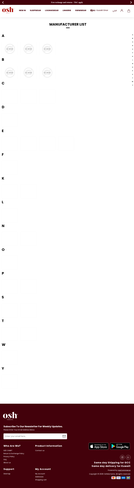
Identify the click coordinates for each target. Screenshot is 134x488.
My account (40, 474)
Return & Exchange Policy (13, 453)
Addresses (39, 477)
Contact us (39, 450)
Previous (3, 2)
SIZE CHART (7, 450)
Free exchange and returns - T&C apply (67, 2)
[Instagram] (122, 457)
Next (131, 2)
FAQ (5, 460)
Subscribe (64, 436)
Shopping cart (128, 10)
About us (7, 463)
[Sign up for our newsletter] (35, 436)
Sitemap (6, 474)
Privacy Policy (8, 456)
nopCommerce (124, 470)
